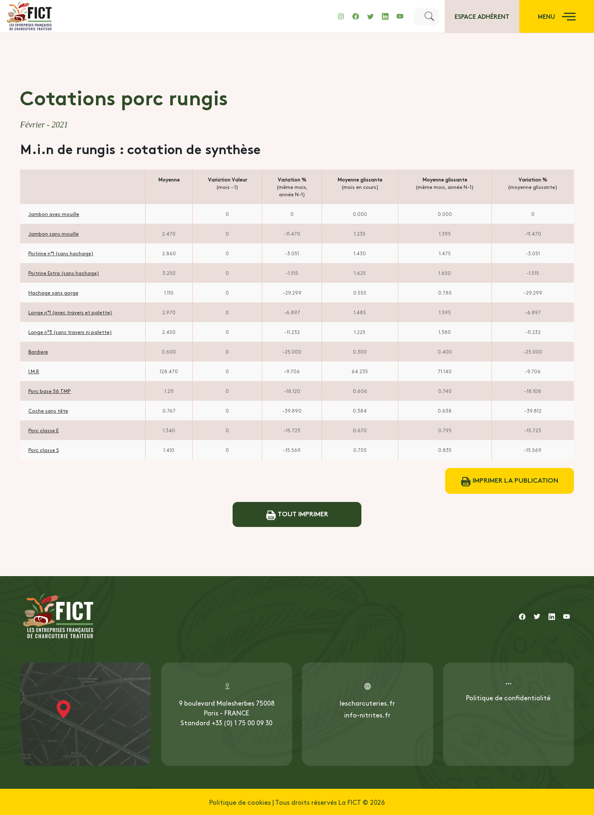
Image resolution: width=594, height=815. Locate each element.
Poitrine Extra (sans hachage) (63, 273)
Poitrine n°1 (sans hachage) (61, 253)
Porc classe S (43, 450)
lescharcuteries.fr (367, 702)
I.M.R (33, 371)
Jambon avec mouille (53, 214)
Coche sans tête (48, 410)
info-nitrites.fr (367, 714)
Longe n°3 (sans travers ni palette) (70, 332)
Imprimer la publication (509, 481)
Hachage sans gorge (53, 292)
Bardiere (38, 351)
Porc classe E (43, 430)
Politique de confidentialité (508, 697)
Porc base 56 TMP (49, 391)
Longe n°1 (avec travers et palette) (70, 312)
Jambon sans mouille (53, 233)
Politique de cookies (240, 801)
